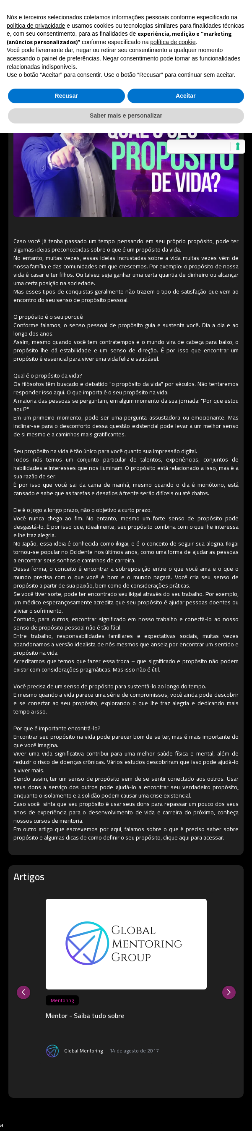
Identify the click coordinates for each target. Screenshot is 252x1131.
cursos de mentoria (58, 820)
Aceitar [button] (185, 95)
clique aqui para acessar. (193, 837)
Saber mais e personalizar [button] (126, 115)
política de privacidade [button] (36, 25)
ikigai (122, 543)
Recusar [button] (66, 95)
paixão (84, 585)
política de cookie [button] (172, 42)
